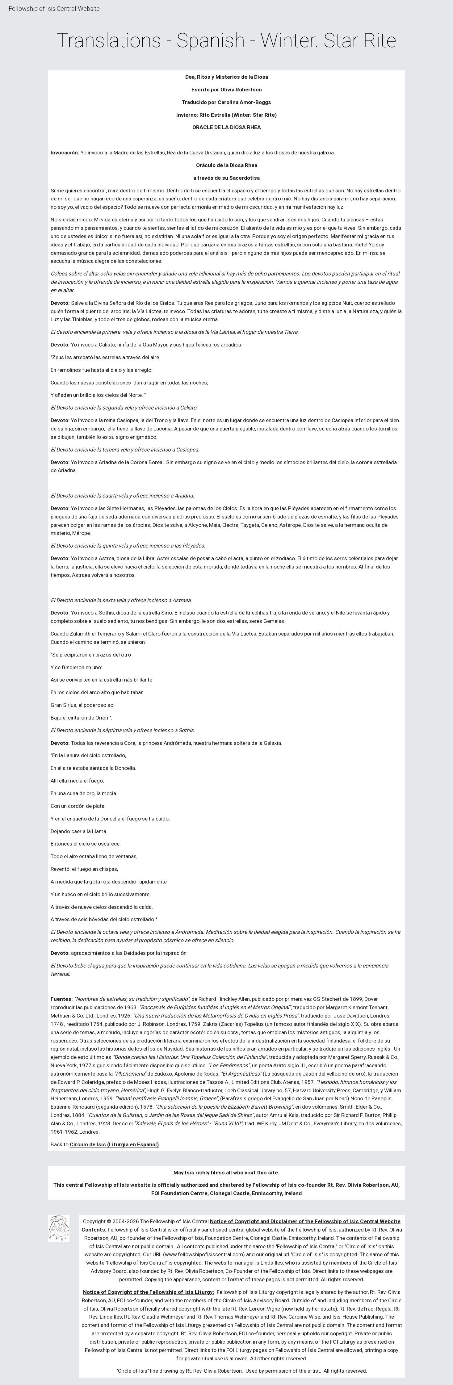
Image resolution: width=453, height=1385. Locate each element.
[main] (226, 41)
